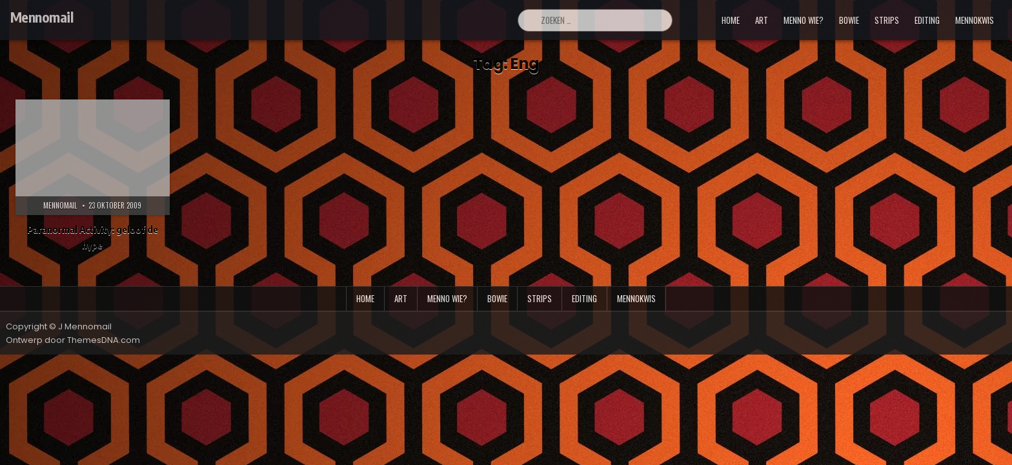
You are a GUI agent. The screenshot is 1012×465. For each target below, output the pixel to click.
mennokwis (974, 20)
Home (731, 20)
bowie (849, 20)
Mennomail (42, 17)
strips (887, 20)
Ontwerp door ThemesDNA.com (73, 340)
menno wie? (804, 20)
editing (927, 20)
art (761, 20)
